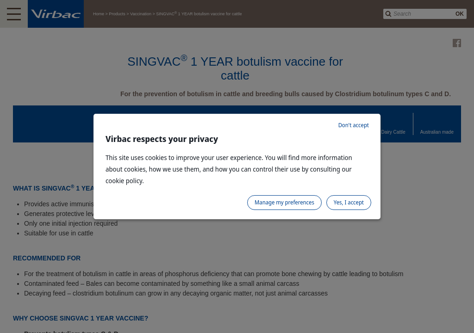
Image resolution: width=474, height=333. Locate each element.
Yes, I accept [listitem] (349, 202)
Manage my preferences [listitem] (284, 202)
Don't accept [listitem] (353, 125)
